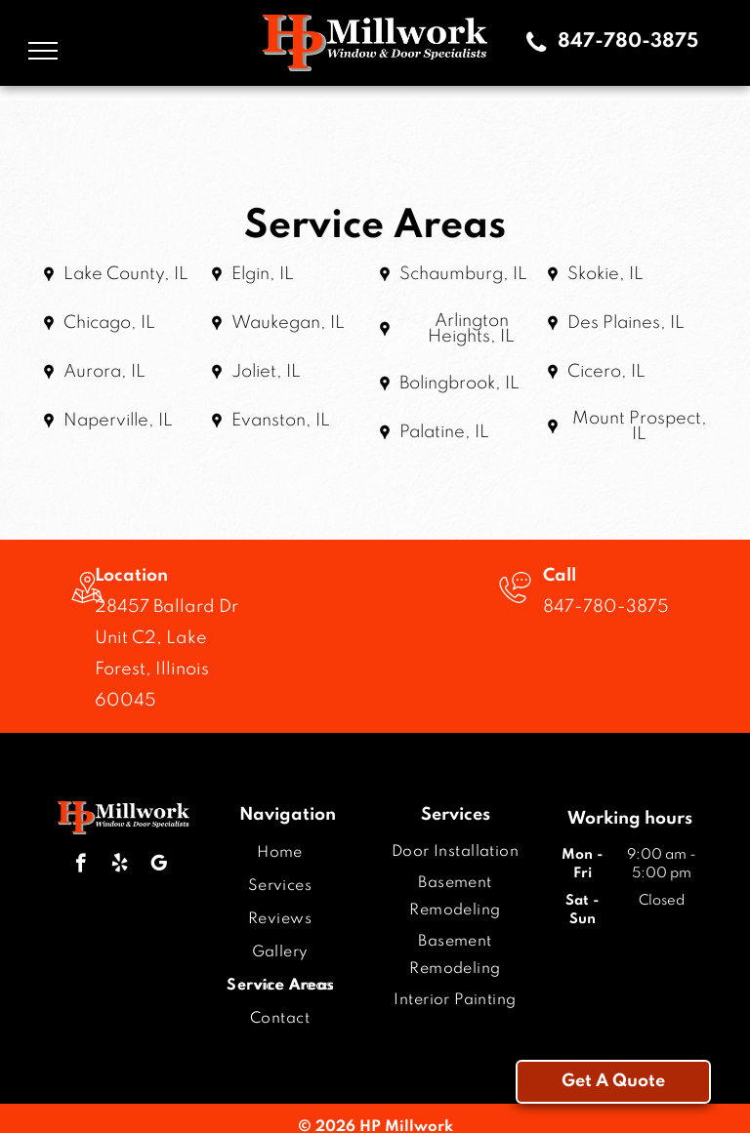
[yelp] (119, 865)
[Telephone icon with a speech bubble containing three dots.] (515, 606)
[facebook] (80, 865)
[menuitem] (280, 853)
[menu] (43, 50)
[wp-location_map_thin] (87, 606)
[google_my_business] (159, 865)
